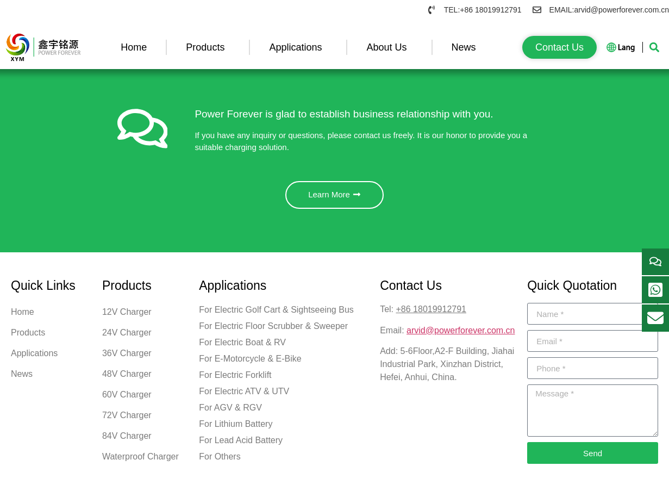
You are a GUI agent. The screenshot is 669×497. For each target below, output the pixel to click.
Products (208, 47)
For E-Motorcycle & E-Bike (250, 362)
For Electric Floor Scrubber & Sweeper (273, 329)
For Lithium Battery (235, 427)
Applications (298, 47)
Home (134, 47)
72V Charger (127, 419)
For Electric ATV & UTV (244, 395)
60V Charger (127, 398)
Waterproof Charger (140, 460)
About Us (389, 47)
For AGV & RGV (230, 411)
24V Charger (127, 336)
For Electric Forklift (235, 378)
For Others (219, 460)
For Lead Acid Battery (241, 444)
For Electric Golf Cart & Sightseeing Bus (276, 313)
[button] (655, 47)
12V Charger (127, 315)
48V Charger (127, 377)
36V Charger (127, 357)
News (467, 47)
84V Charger (127, 439)
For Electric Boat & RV (242, 346)
